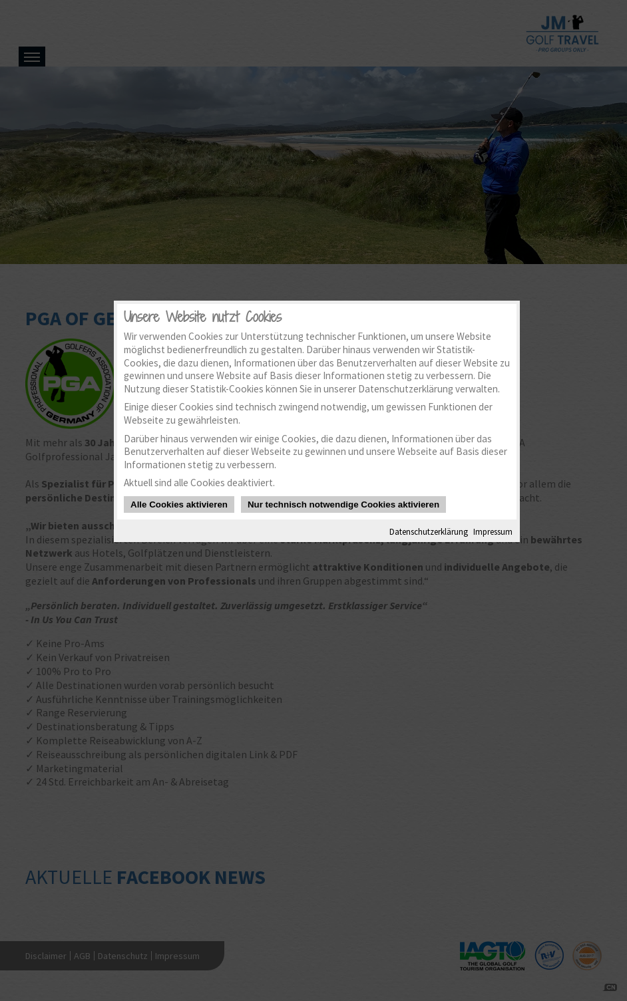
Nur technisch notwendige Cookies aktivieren (343, 504)
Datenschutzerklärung (428, 531)
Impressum (493, 531)
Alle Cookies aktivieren (179, 504)
